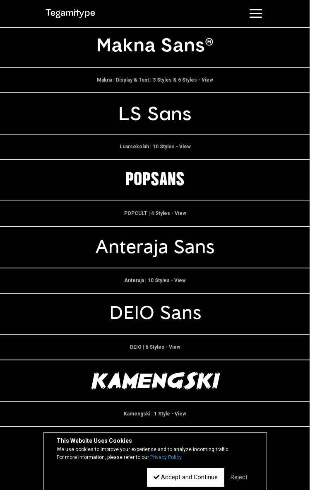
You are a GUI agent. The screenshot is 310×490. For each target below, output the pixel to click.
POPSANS (155, 180)
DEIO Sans (155, 314)
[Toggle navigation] (256, 13)
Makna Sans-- (155, 47)
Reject (239, 477)
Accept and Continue (186, 477)
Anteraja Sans (155, 247)
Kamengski (155, 380)
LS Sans (155, 113)
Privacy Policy (166, 457)
